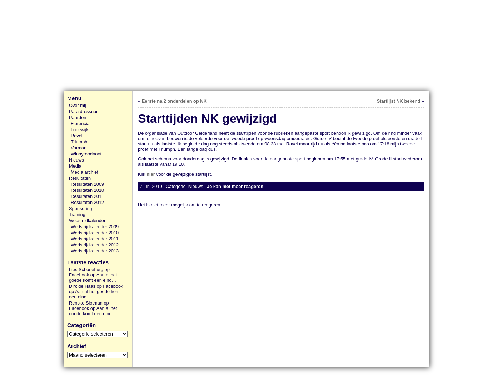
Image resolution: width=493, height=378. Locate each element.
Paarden (77, 117)
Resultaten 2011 (87, 196)
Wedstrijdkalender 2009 (95, 226)
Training (77, 214)
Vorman (78, 147)
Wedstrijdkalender (87, 220)
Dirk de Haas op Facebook (96, 286)
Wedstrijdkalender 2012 (95, 244)
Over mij (77, 105)
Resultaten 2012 (87, 202)
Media (75, 166)
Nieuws (76, 160)
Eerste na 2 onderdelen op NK (174, 101)
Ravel (77, 135)
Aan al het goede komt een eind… (93, 277)
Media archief (84, 172)
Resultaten (80, 178)
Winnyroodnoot (86, 154)
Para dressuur (83, 111)
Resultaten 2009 (87, 184)
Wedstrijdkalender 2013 (95, 251)
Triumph (79, 141)
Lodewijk (80, 129)
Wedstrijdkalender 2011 (95, 238)
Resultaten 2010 (87, 190)
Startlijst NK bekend (398, 101)
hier (150, 174)
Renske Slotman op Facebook (89, 305)
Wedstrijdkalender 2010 (95, 232)
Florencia (80, 123)
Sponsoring (80, 208)
